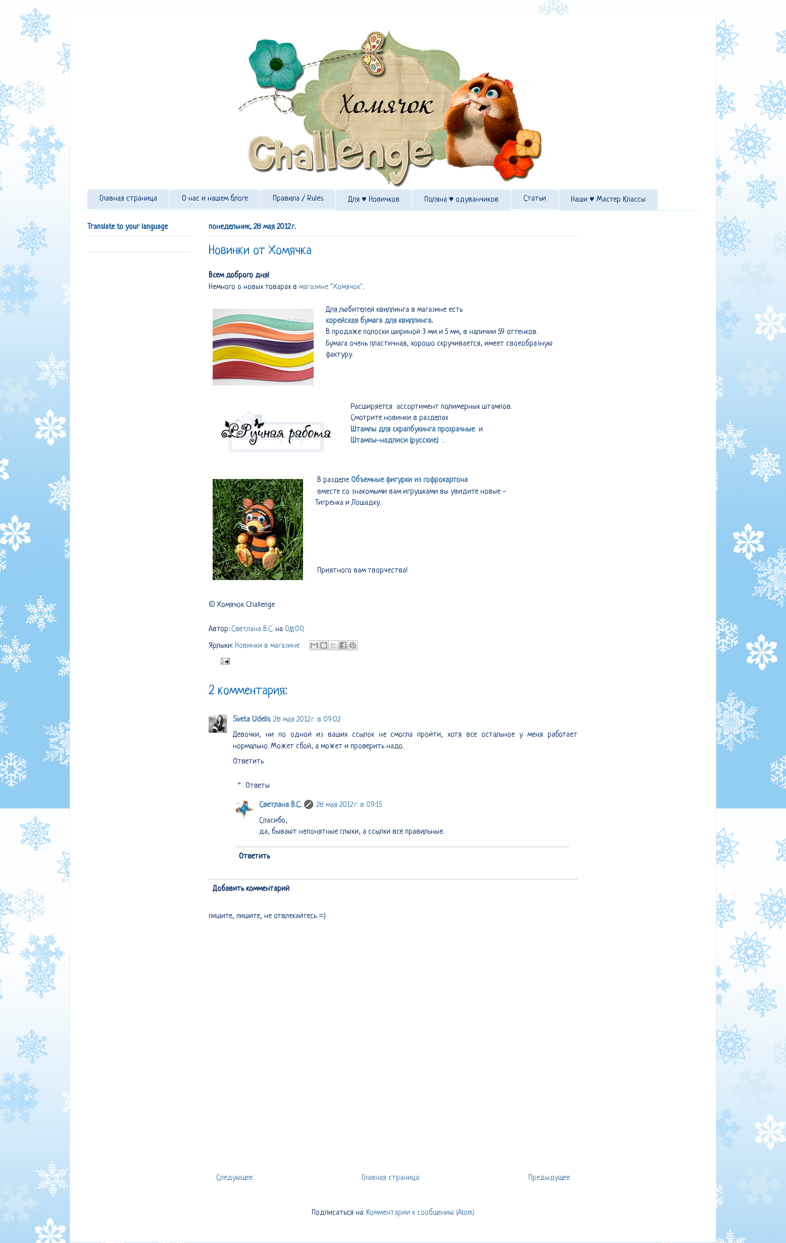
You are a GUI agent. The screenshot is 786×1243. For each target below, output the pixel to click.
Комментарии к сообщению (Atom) (420, 1213)
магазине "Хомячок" (331, 287)
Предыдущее (549, 1178)
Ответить (248, 761)
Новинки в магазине (267, 646)
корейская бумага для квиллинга (378, 321)
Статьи (534, 199)
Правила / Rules (298, 199)
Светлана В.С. (253, 629)
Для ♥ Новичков (374, 200)
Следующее (234, 1178)
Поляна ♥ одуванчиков (461, 200)
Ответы (257, 786)
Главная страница (128, 199)
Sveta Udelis (251, 719)
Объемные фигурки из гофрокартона (409, 480)
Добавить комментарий (251, 889)
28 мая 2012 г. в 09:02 (306, 719)
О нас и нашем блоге (215, 199)
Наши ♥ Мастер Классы (608, 200)
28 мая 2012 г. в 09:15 (349, 805)
